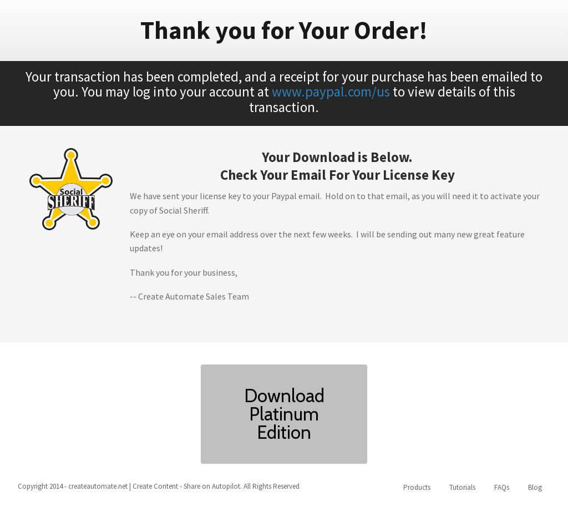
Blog (535, 487)
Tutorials (462, 487)
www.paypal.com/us (331, 91)
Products (416, 487)
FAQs (501, 487)
